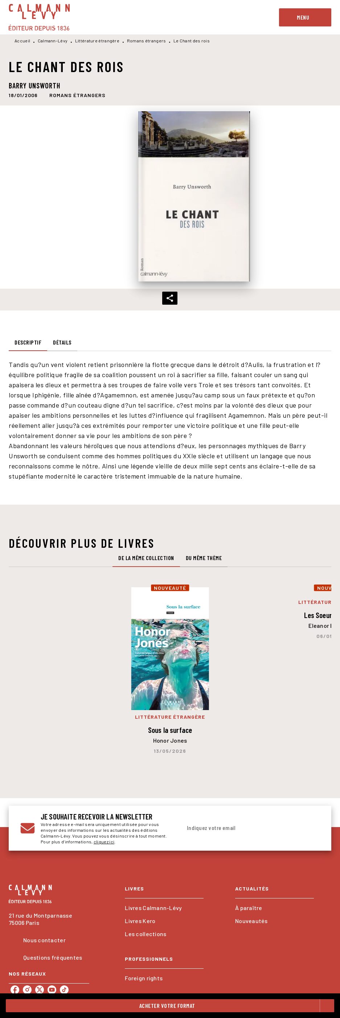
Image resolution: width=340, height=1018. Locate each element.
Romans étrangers (146, 40)
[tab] (28, 342)
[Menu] (305, 17)
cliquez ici (104, 841)
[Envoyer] (311, 828)
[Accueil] (39, 17)
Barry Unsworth (34, 85)
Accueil (22, 40)
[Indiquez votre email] (242, 828)
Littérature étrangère (97, 40)
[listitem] (15, 990)
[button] (77, 95)
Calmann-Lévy (53, 40)
